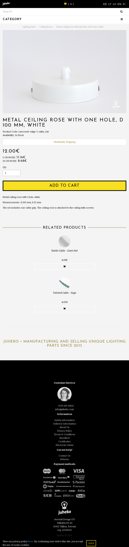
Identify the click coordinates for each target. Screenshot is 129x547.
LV (115, 4)
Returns (64, 459)
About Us (64, 427)
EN (120, 4)
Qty (4, 167)
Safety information (64, 420)
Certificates (64, 441)
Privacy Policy (64, 430)
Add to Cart (64, 186)
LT (110, 4)
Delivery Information (64, 423)
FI (124, 4)
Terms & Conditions (64, 434)
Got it (91, 543)
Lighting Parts (29, 27)
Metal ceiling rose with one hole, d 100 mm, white (80, 27)
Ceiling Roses (46, 27)
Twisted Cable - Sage (64, 292)
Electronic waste (65, 445)
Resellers (64, 438)
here (30, 541)
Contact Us (65, 455)
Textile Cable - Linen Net (64, 250)
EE (105, 4)
